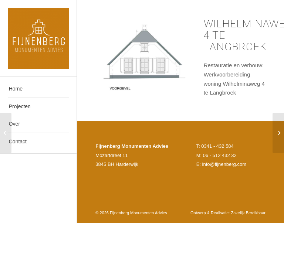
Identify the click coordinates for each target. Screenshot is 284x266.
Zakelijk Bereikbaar (248, 213)
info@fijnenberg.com (224, 164)
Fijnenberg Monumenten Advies (138, 213)
